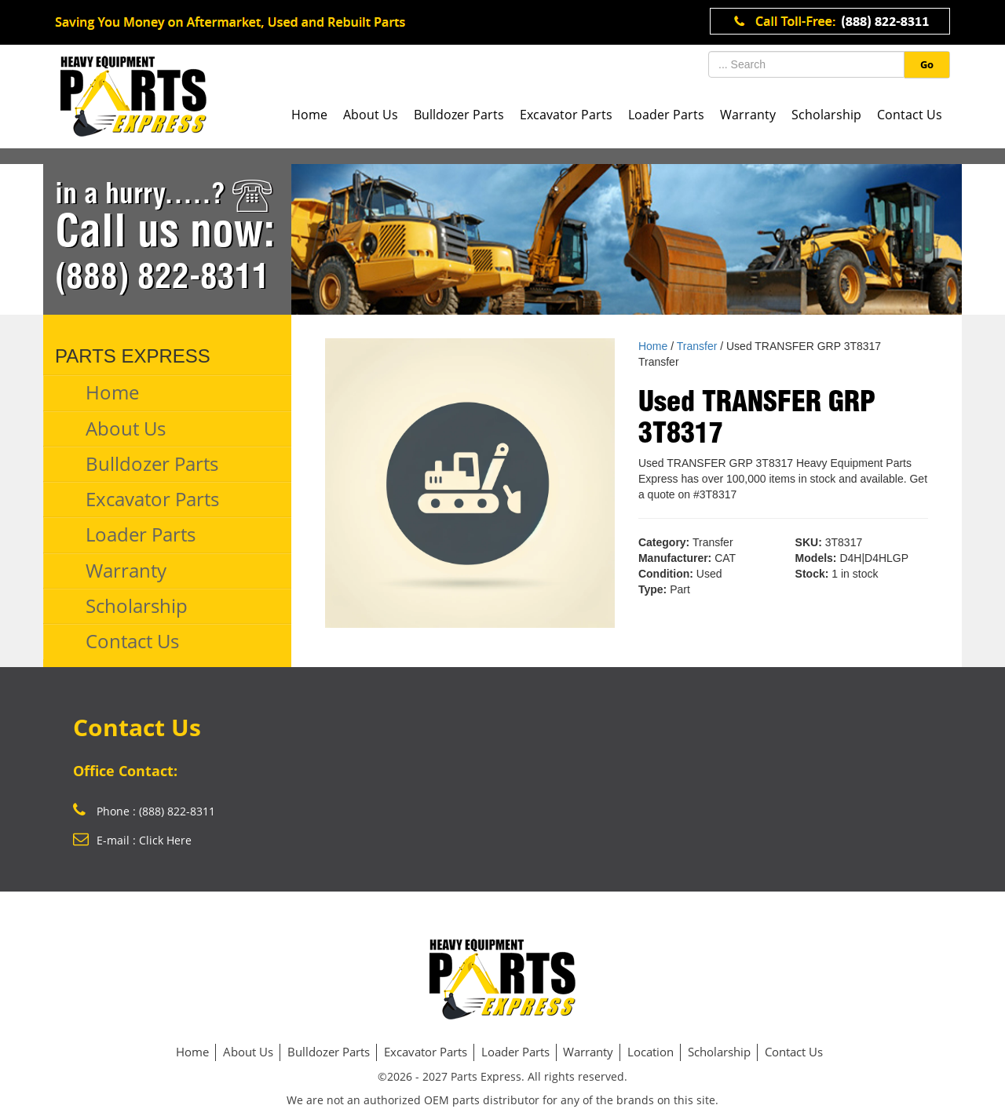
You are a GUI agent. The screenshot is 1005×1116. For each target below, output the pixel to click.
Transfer (697, 346)
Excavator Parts (566, 114)
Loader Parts (666, 114)
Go (927, 64)
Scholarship (826, 114)
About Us (370, 114)
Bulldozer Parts (459, 114)
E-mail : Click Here (132, 840)
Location (650, 1051)
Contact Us (909, 114)
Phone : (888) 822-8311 (144, 811)
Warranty (748, 114)
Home (309, 114)
